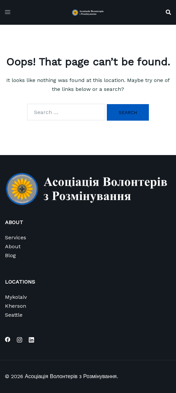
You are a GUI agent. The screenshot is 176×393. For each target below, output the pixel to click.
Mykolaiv (16, 297)
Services (15, 237)
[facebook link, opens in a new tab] (7, 339)
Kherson (15, 306)
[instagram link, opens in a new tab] (19, 339)
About (13, 246)
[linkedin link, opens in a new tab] (31, 339)
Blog (10, 255)
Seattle (13, 315)
